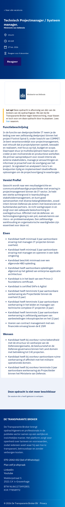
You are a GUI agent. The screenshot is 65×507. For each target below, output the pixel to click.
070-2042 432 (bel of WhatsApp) (21, 459)
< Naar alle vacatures (13, 10)
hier (8, 121)
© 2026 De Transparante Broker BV (21, 503)
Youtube (8, 473)
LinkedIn (9, 469)
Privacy (43, 503)
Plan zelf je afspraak (14, 464)
